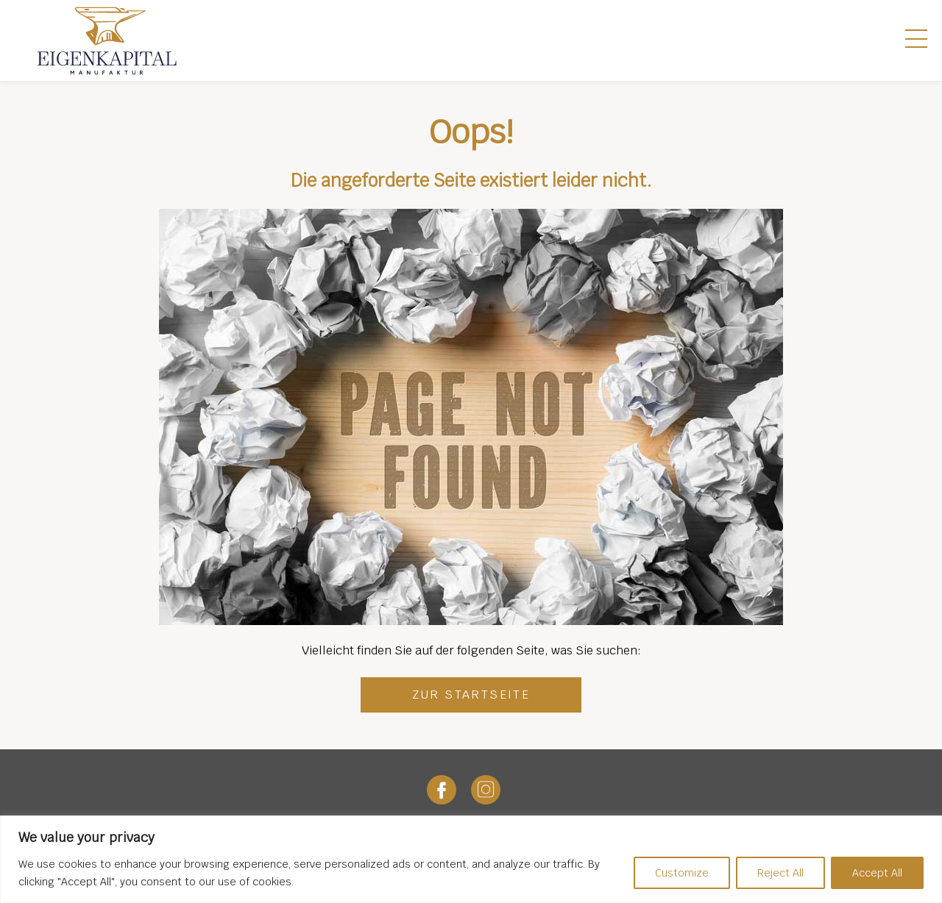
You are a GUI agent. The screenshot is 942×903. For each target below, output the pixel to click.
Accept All (877, 872)
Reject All (780, 872)
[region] (471, 859)
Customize (682, 872)
